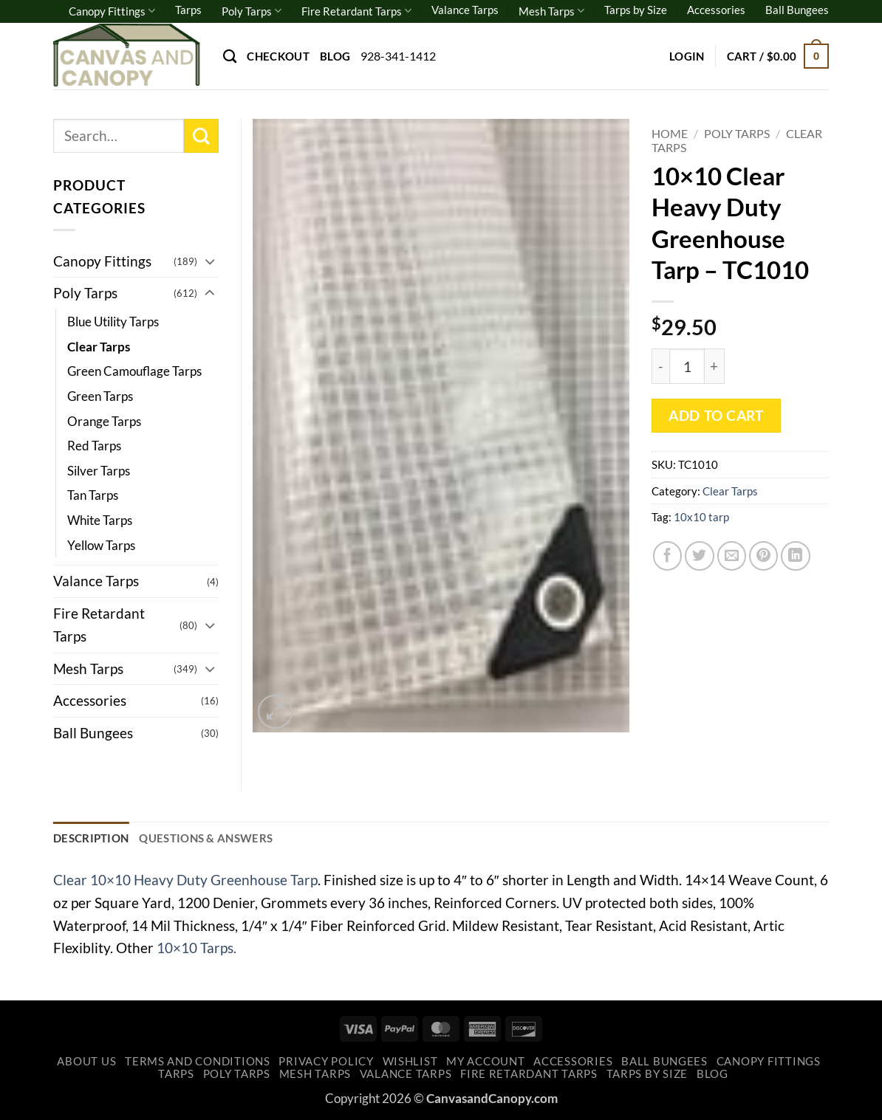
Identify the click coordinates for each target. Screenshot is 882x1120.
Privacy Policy (325, 1061)
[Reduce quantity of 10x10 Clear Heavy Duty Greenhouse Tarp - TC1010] (660, 366)
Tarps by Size (635, 9)
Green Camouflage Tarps (134, 371)
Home (670, 133)
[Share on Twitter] (699, 556)
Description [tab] (91, 838)
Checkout (278, 56)
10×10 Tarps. (196, 947)
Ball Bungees (797, 9)
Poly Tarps (251, 11)
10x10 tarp (701, 516)
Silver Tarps (98, 470)
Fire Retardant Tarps (356, 11)
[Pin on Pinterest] (764, 556)
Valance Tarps (465, 9)
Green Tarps (100, 396)
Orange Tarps (104, 421)
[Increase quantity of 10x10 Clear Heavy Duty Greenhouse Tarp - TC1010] (715, 366)
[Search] (229, 56)
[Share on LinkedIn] (795, 556)
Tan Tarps (92, 495)
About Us (86, 1061)
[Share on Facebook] (668, 556)
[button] (687, 56)
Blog (335, 56)
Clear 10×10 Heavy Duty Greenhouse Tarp (185, 879)
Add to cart (716, 416)
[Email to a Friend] (732, 556)
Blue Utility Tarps (113, 321)
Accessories (716, 9)
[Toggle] (210, 261)
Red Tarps (94, 445)
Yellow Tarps (101, 545)
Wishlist (410, 1061)
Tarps (188, 9)
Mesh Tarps (551, 11)
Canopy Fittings (112, 11)
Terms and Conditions (197, 1061)
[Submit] (201, 136)
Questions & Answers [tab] (206, 838)
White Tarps (99, 520)
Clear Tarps (730, 491)
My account (485, 1061)
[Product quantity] (687, 366)
